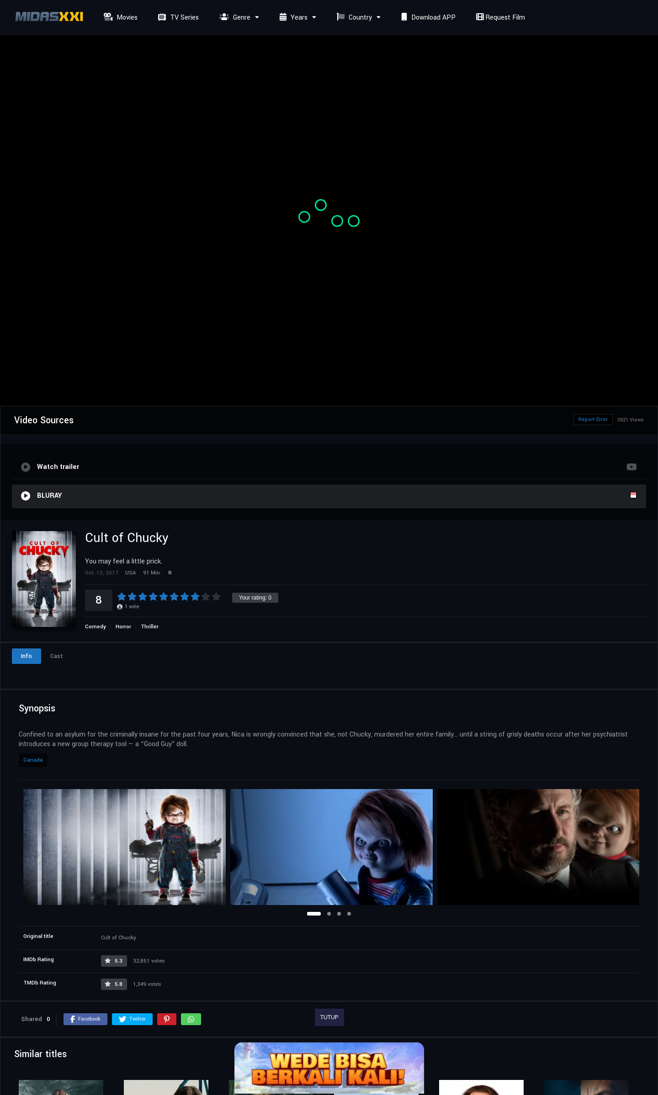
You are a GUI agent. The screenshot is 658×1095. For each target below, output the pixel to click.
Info (26, 656)
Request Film (499, 17)
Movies (119, 17)
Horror (123, 627)
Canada (33, 760)
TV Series (177, 17)
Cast (56, 656)
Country (353, 17)
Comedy (95, 627)
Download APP (427, 17)
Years (292, 17)
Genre (233, 17)
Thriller (150, 627)
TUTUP (329, 1017)
